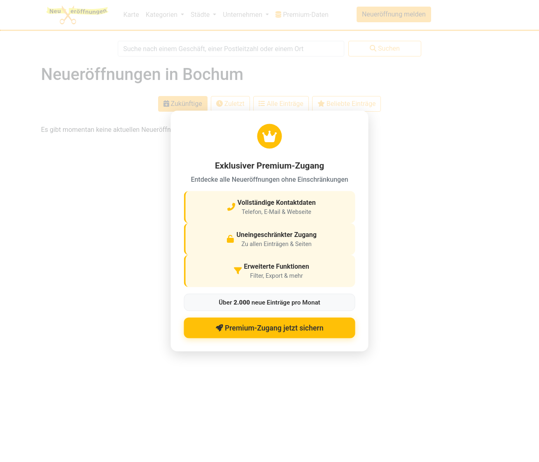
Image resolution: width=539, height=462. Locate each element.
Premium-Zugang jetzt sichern (270, 328)
